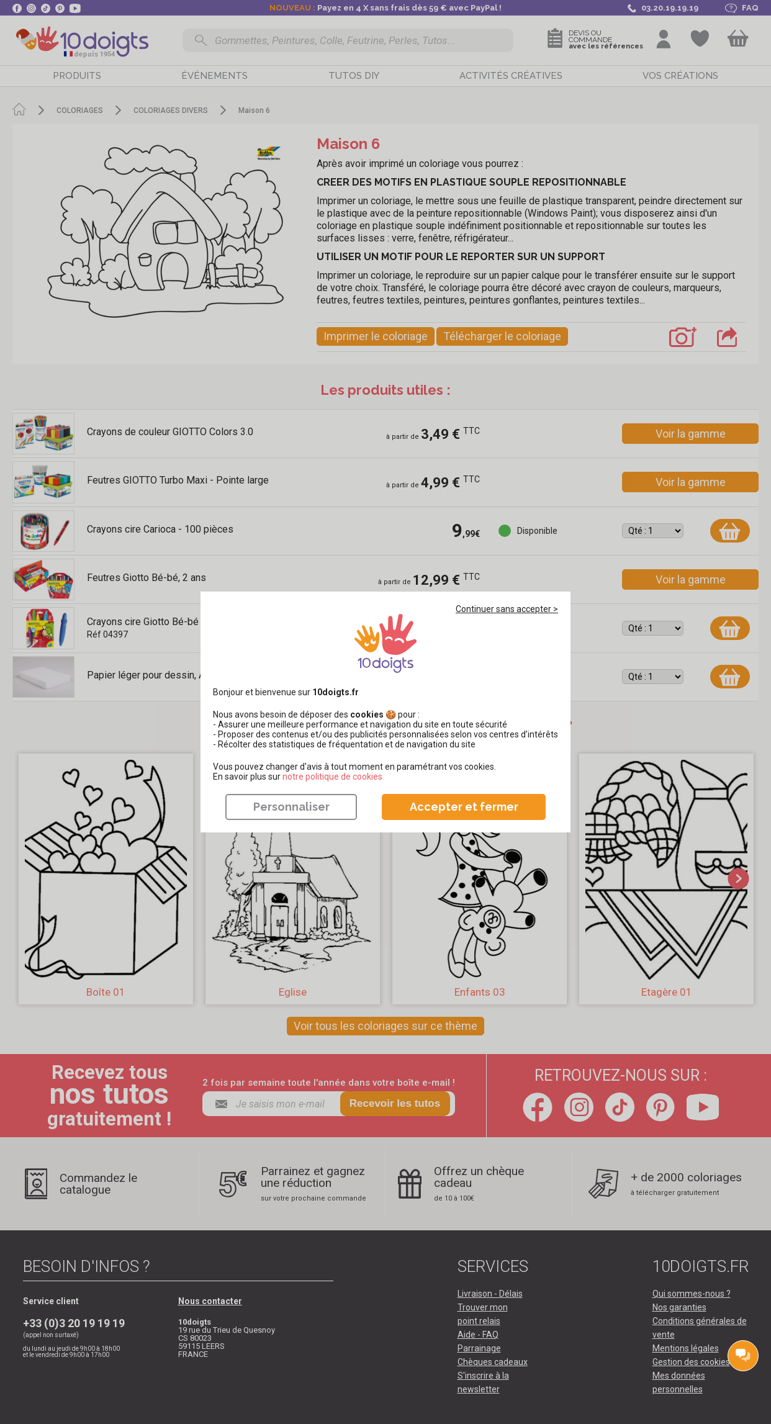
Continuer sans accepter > (507, 609)
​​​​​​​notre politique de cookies (332, 777)
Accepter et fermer (464, 806)
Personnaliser (291, 806)
